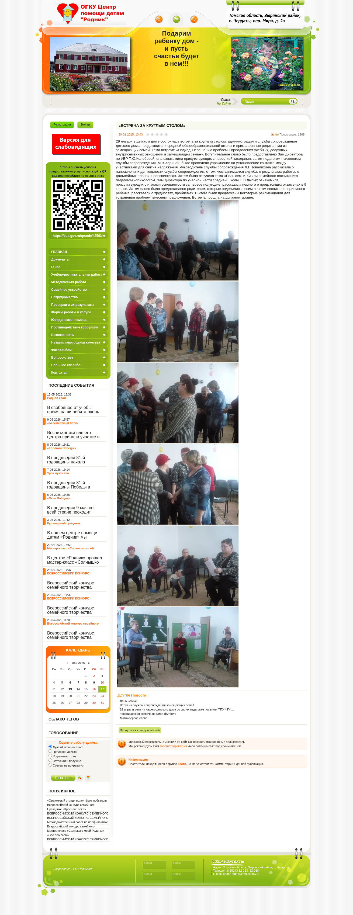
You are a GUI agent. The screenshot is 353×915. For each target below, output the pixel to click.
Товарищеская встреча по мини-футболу (148, 713)
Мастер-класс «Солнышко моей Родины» (75, 830)
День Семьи (128, 700)
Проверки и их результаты (72, 305)
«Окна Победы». (59, 498)
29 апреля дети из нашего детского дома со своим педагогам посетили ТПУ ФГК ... (177, 709)
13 (70, 689)
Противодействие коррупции (74, 327)
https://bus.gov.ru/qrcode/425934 (78, 236)
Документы (60, 259)
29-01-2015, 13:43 (131, 134)
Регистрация (62, 124)
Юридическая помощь (69, 320)
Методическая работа (68, 282)
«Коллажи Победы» (61, 448)
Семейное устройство (69, 290)
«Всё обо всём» (58, 835)
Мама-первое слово (133, 718)
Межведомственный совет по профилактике (77, 822)
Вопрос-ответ (62, 357)
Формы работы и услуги (71, 312)
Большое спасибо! (66, 365)
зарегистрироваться (173, 746)
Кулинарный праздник (63, 523)
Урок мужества (58, 473)
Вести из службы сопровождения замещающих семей (157, 705)
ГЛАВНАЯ (59, 252)
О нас (55, 267)
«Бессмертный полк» (62, 423)
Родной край (56, 398)
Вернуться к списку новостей (140, 730)
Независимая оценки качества (75, 342)
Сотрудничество (64, 297)
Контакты (59, 373)
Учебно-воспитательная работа (76, 274)
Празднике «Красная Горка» (66, 809)
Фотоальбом (61, 350)
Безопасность (62, 335)
